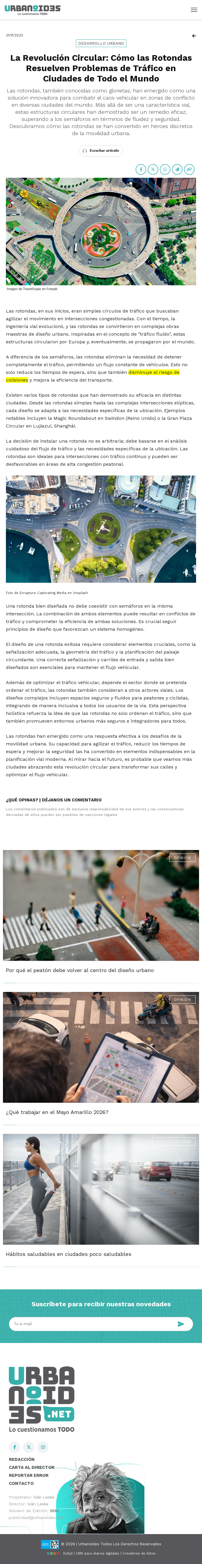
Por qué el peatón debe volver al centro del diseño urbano (80, 970)
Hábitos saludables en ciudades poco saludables (68, 1254)
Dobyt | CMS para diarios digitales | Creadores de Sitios (101, 1553)
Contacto (21, 1483)
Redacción (22, 1459)
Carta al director (31, 1467)
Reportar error (28, 1475)
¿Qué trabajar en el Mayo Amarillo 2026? (57, 1112)
